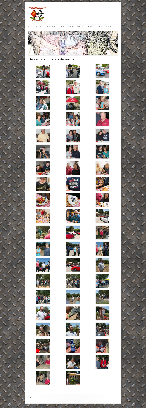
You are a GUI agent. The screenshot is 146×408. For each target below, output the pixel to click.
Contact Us (109, 26)
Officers (61, 26)
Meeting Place (51, 26)
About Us (38, 26)
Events (79, 26)
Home (30, 26)
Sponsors (99, 26)
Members (70, 26)
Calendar (90, 26)
